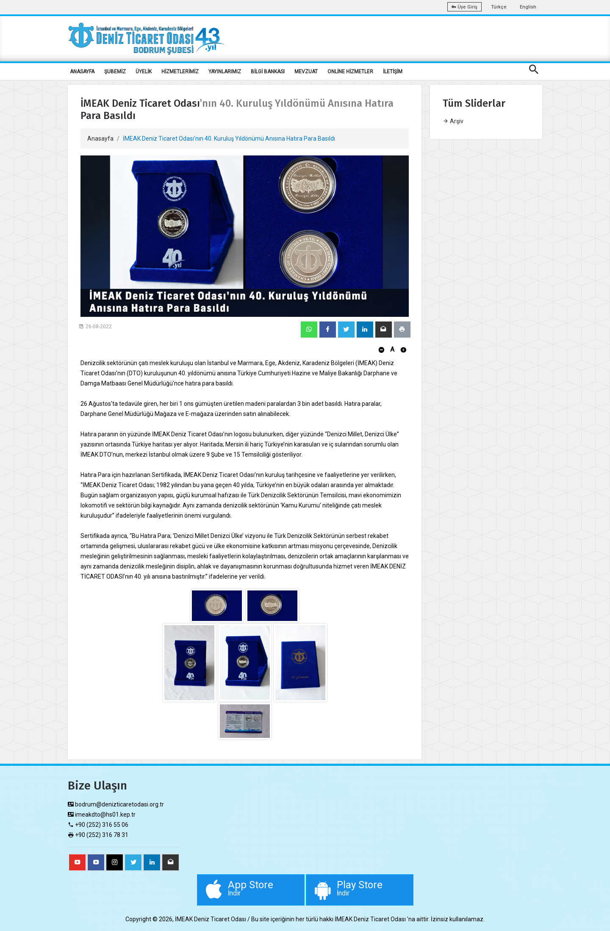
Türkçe (499, 7)
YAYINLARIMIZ (224, 72)
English (528, 7)
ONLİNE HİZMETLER (350, 72)
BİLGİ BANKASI (268, 72)
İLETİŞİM (392, 72)
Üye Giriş (464, 7)
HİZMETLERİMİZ (180, 72)
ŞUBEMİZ (115, 72)
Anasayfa (100, 138)
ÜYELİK (144, 72)
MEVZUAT (306, 72)
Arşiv (453, 121)
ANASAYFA (82, 72)
